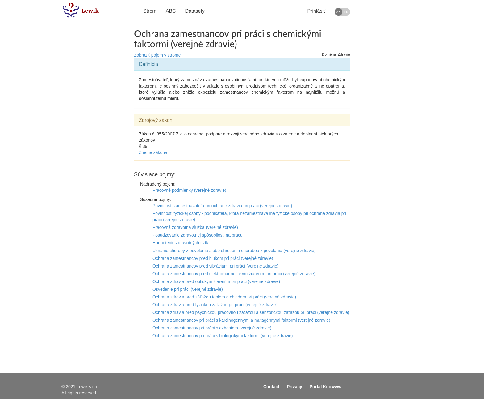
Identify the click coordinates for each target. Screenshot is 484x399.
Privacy (294, 386)
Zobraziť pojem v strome (157, 55)
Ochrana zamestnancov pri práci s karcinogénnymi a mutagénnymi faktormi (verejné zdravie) (241, 320)
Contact (271, 386)
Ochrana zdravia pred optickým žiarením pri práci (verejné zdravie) (216, 281)
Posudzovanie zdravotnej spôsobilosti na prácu (197, 235)
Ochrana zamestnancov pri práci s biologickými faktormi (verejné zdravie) (222, 335)
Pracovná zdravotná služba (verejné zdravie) (195, 227)
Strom (149, 11)
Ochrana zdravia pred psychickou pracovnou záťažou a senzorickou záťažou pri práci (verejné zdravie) (250, 312)
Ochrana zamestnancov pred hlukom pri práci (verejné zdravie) (212, 258)
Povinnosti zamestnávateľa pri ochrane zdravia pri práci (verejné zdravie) (222, 205)
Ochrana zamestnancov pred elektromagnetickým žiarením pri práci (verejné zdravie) (233, 273)
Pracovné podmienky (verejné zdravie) (189, 190)
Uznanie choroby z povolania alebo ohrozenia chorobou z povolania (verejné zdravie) (233, 250)
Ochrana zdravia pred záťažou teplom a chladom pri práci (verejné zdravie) (224, 296)
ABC (171, 11)
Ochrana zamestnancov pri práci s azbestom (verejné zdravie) (211, 327)
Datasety (195, 11)
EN (346, 12)
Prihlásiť (316, 11)
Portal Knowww (325, 386)
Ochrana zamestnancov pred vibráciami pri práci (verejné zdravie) (215, 266)
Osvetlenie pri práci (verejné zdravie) (187, 289)
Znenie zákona (153, 152)
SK (338, 12)
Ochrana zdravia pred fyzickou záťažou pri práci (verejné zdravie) (214, 304)
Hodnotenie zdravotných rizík (180, 242)
